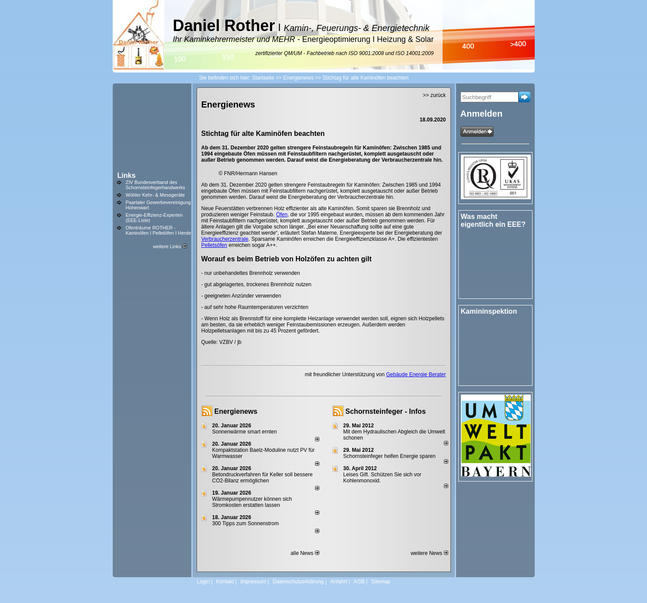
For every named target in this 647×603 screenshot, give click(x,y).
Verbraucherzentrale (225, 239)
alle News (305, 553)
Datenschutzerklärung (298, 582)
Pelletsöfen (214, 245)
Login (203, 582)
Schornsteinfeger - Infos (386, 411)
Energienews (236, 411)
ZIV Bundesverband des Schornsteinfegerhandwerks (155, 185)
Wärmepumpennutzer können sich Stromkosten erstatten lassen (252, 502)
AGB (358, 582)
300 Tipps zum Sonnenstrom (245, 523)
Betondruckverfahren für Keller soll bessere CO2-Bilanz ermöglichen (262, 477)
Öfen (281, 214)
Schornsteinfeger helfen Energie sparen (389, 456)
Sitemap (380, 582)
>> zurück (434, 95)
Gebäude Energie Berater (416, 374)
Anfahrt (338, 582)
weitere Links (170, 246)
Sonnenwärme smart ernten (244, 432)
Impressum (253, 582)
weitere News (429, 553)
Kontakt (225, 582)
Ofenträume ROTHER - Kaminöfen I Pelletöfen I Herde (158, 230)
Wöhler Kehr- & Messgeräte (155, 195)
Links (127, 175)
